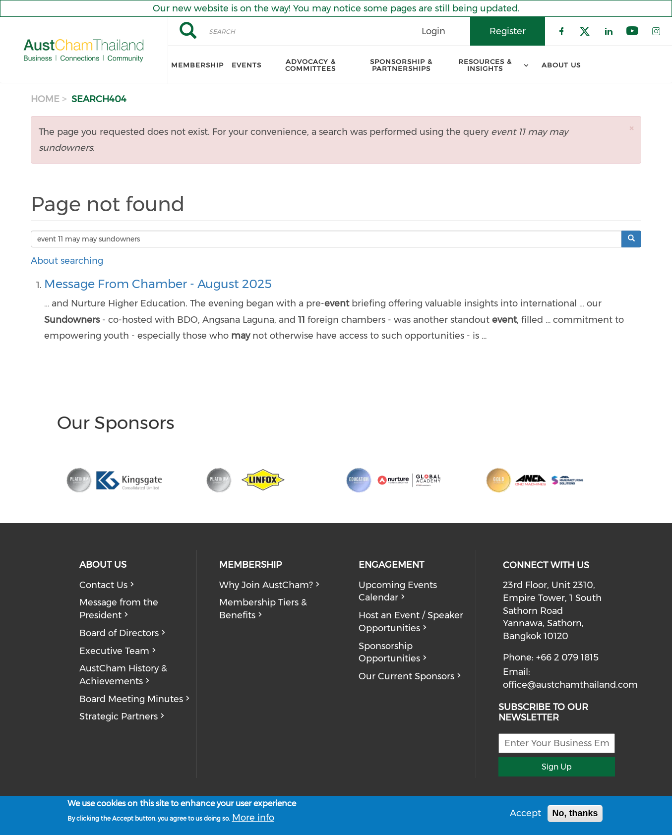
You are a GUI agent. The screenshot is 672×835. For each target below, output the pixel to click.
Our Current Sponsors (406, 676)
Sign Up (557, 767)
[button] (631, 128)
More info (253, 817)
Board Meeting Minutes (131, 699)
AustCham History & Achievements (123, 675)
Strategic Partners (118, 716)
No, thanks (575, 813)
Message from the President (118, 609)
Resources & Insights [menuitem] (485, 65)
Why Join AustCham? (266, 585)
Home (45, 99)
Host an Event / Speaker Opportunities (411, 622)
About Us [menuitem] (561, 65)
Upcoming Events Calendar (398, 591)
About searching (67, 260)
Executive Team (114, 651)
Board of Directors (119, 633)
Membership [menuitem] (197, 65)
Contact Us (103, 585)
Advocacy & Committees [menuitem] (310, 65)
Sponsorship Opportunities (389, 652)
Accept (525, 813)
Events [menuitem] (246, 65)
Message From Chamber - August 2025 (158, 284)
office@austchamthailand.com (570, 684)
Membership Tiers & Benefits (263, 609)
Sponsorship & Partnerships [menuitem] (401, 65)
